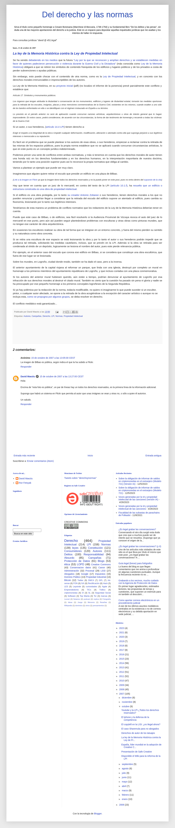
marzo (125, 790)
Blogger (97, 813)
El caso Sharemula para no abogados (140, 728)
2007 (122, 693)
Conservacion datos (80, 567)
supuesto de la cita (152, 180)
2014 (122, 663)
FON (75, 583)
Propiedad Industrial (96, 577)
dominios (79, 605)
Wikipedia (68, 605)
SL (89, 593)
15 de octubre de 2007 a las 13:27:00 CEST (61, 376)
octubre (126, 706)
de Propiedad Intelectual (121, 76)
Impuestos (100, 574)
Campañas (36, 316)
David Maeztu (28, 376)
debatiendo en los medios (43, 60)
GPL (101, 580)
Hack (105, 583)
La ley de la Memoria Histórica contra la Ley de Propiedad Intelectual (65, 53)
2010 (122, 680)
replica (96, 599)
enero (125, 799)
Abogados (69, 574)
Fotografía (107, 599)
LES (66, 586)
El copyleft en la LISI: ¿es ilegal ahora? (140, 724)
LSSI (103, 570)
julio (124, 773)
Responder (26, 366)
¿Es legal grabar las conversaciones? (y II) (139, 546)
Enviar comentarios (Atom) (40, 461)
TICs (89, 590)
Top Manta (85, 596)
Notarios (76, 599)
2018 (122, 645)
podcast (87, 599)
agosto (125, 768)
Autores (27, 316)
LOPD (80, 564)
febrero (126, 795)
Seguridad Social (103, 593)
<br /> (37, 570)
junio (124, 777)
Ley (105, 76)
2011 (122, 676)
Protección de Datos (77, 561)
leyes (75, 547)
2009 (122, 685)
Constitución (95, 547)
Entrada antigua (153, 455)
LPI (52, 316)
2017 (122, 650)
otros (88, 605)
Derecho (46, 316)
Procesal (89, 570)
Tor (95, 596)
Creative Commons (101, 564)
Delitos (68, 554)
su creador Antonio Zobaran (83, 195)
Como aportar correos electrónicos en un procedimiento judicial (138, 601)
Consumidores (73, 551)
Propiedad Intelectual (73, 316)
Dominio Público (72, 577)
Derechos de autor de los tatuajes (138, 733)
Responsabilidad (94, 554)
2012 (122, 672)
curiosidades (91, 586)
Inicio (90, 455)
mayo (125, 781)
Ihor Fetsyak (25, 483)
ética (67, 564)
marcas (104, 596)
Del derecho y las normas (87, 14)
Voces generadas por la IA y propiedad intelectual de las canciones (137, 507)
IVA (82, 583)
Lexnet (67, 599)
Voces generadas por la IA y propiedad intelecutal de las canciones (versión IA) (138, 498)
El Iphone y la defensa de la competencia (135, 718)
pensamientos (98, 605)
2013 (122, 667)
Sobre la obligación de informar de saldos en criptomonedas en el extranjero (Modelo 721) (139, 490)
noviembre (127, 702)
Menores (91, 602)
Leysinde (77, 586)
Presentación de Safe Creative (136, 751)
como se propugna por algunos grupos (48, 296)
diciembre (127, 697)
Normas (59, 316)
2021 (122, 632)
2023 (122, 628)
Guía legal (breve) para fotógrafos (135, 563)
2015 (122, 658)
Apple (104, 586)
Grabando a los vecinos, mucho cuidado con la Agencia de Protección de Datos (138, 582)
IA (83, 593)
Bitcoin (67, 580)
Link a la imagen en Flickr (25, 180)
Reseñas (103, 602)
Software (72, 596)
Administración (71, 570)
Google (84, 574)
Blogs (101, 561)
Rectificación (93, 583)
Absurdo (69, 557)
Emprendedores (71, 590)
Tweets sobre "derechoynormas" (80, 478)
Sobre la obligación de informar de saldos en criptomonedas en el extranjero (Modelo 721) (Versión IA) (139, 481)
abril (124, 786)
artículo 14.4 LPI (55, 126)
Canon (101, 567)
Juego (80, 602)
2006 (122, 804)
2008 (122, 689)
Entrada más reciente (24, 455)
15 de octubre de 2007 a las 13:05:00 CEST (53, 358)
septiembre (128, 764)
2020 (122, 637)
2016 (122, 654)
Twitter (80, 580)
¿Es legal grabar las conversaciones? (137, 529)
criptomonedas (71, 593)
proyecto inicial (64, 85)
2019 (122, 641)
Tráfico (102, 590)
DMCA (91, 580)
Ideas (70, 602)
